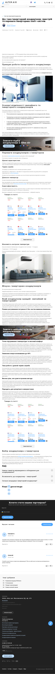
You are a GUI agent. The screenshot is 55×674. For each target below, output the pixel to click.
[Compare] (16, 215)
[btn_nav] (52, 3)
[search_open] (47, 3)
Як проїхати (5, 600)
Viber (25, 669)
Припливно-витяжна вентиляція (10, 627)
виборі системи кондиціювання (25, 456)
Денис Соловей (11, 25)
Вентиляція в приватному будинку (10, 622)
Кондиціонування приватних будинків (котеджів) (13, 635)
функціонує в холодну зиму (20, 183)
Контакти (4, 608)
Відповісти (5, 544)
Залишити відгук (47, 524)
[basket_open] (50, 3)
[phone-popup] (45, 2)
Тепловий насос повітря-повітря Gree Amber (22, 415)
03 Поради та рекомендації (10, 585)
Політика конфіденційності (8, 602)
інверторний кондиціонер (14, 156)
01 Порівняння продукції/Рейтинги (12, 580)
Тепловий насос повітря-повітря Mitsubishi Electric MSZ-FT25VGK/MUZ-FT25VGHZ (32, 415)
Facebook (4, 668)
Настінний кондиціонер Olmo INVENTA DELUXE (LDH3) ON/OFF (32, 208)
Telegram (21, 668)
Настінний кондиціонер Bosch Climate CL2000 (22, 208)
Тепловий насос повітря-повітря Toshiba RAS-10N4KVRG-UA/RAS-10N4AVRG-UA (32, 435)
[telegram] (35, 3)
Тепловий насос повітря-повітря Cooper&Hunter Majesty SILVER (21, 435)
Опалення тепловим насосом (9, 633)
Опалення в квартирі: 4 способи (9, 629)
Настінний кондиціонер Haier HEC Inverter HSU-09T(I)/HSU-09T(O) (42, 208)
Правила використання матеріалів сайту (11, 604)
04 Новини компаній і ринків (10, 587)
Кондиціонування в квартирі (9, 637)
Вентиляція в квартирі (7, 625)
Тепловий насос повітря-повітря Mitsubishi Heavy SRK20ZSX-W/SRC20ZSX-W (11, 435)
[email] (27, 146)
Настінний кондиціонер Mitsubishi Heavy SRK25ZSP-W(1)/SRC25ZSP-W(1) (12, 229)
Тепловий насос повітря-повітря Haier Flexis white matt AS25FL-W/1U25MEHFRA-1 (42, 415)
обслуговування (14, 173)
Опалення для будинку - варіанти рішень (11, 631)
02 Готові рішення (8, 583)
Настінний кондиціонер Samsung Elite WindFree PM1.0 (21, 229)
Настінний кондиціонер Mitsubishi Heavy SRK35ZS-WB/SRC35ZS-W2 (11, 208)
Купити (11, 215)
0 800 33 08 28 (7, 643)
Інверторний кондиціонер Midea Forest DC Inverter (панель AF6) (32, 229)
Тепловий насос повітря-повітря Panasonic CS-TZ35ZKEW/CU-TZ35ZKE (41, 229)
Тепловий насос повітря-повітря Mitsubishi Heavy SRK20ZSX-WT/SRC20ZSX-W (11, 415)
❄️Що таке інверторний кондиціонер (12, 16)
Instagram (15, 668)
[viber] (31, 3)
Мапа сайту (5, 606)
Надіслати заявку (9, 146)
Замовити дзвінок (8, 656)
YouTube (10, 668)
